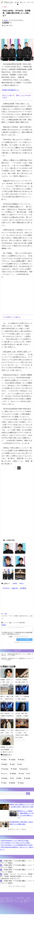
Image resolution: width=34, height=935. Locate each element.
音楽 (17, 2)
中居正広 (21, 782)
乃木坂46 (12, 759)
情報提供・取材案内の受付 (6, 900)
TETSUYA (6, 588)
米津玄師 (27, 778)
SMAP (12, 764)
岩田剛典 (23, 588)
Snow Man (5, 769)
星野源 (19, 778)
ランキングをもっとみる (17, 886)
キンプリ (4, 773)
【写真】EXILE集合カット (10, 90)
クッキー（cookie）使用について (22, 901)
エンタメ (23, 2)
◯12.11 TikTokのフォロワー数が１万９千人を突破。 (15, 842)
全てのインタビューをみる (17, 829)
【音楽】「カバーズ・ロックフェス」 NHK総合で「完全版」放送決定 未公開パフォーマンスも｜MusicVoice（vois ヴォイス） (16, 876)
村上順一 (6, 20)
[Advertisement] (17, 34)
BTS (12, 778)
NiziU (20, 764)
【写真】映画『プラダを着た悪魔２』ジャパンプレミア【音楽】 (16, 862)
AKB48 (4, 759)
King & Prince (24, 769)
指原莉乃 (4, 764)
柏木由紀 (4, 778)
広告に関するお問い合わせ (6, 901)
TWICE (4, 782)
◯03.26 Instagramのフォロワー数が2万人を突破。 (15, 840)
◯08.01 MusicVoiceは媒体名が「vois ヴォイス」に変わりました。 (17, 848)
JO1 (28, 773)
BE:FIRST (21, 759)
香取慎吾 (13, 773)
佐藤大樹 (15, 588)
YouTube (28, 898)
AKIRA (15, 583)
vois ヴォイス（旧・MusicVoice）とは (23, 900)
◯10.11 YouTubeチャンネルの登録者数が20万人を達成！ (16, 845)
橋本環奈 (12, 782)
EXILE (21, 583)
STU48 (21, 773)
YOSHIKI (14, 769)
